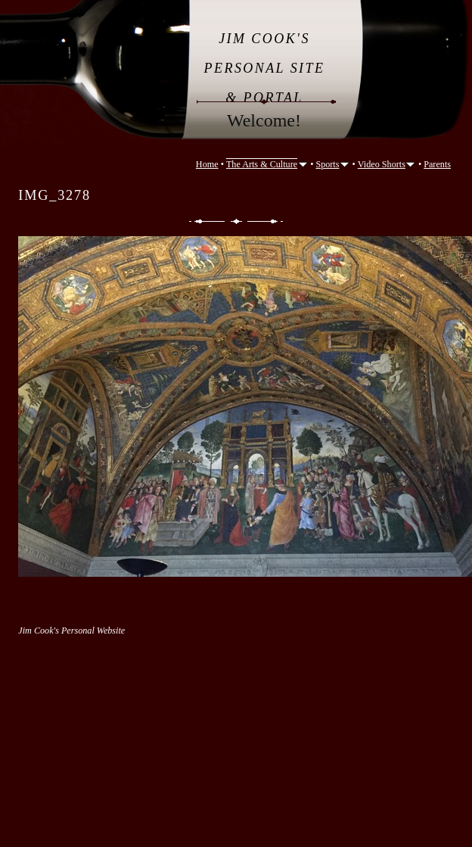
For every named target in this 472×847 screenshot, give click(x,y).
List (236, 221)
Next (266, 221)
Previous (206, 221)
